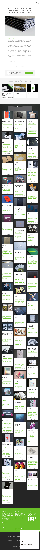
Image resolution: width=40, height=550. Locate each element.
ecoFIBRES (19, 536)
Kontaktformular (4, 522)
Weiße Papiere (19, 539)
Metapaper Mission (10, 540)
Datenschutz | (23, 546)
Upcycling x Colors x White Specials (31, 539)
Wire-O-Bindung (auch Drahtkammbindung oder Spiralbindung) (9, 97)
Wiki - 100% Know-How (11, 536)
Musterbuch (28, 536)
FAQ (3, 524)
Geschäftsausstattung (20, 540)
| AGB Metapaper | (19, 546)
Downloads (4, 527)
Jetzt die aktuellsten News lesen (20, 528)
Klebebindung (16, 95)
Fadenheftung (29, 95)
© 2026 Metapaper (15, 546)
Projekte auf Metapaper (11, 539)
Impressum (26, 546)
